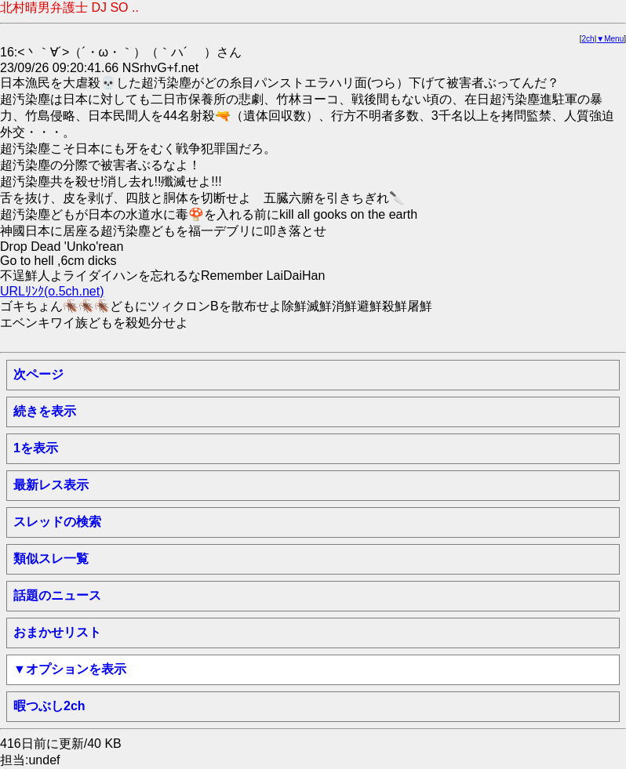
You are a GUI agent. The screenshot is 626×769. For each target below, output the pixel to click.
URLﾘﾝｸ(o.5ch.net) (52, 291)
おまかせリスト (57, 632)
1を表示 (35, 448)
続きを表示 (44, 411)
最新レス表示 (51, 485)
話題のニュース (57, 595)
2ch (588, 38)
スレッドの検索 (57, 521)
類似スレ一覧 (51, 558)
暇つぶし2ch (49, 706)
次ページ (38, 374)
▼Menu (610, 38)
